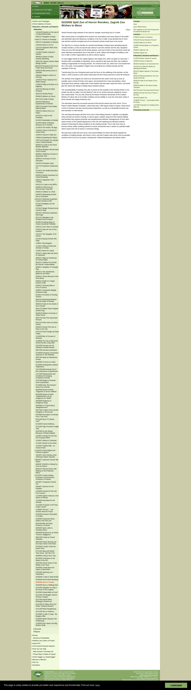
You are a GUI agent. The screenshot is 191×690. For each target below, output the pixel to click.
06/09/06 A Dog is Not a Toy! (46, 556)
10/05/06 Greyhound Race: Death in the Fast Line (45, 520)
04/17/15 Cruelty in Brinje (45, 99)
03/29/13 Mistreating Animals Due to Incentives (46, 195)
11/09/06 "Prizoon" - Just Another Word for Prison (44, 510)
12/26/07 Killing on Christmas (46, 440)
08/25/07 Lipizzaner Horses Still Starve (47, 461)
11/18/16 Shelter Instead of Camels (45, 53)
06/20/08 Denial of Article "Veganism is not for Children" (46, 391)
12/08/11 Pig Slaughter (44, 243)
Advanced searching (149, 15)
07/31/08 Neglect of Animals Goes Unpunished (46, 381)
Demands (37, 629)
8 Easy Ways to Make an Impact (44, 654)
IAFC (68, 680)
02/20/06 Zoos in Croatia (45, 582)
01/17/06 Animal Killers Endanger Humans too (44, 600)
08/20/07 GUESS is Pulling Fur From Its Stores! (47, 465)
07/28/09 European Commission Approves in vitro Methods (47, 354)
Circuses (104, 3)
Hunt (112, 3)
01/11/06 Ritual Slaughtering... (46, 609)
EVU (45, 680)
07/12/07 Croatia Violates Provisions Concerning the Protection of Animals (45, 477)
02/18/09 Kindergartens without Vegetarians (47, 366)
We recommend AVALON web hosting (146, 17)
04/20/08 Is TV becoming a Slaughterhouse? (45, 406)
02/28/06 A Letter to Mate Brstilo (47, 577)
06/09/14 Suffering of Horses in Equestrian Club (47, 155)
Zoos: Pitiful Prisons (140, 27)
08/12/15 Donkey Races (44, 94)
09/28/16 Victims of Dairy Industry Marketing (44, 58)
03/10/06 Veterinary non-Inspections (44, 573)
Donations (156, 3)
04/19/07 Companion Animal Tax (46, 483)
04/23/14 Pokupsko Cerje (45, 163)
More (128, 29)
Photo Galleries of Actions (42, 24)
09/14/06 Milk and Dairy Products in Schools (44, 524)
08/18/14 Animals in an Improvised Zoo (146, 64)
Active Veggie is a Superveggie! (44, 657)
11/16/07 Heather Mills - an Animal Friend (45, 447)
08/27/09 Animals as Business (46, 350)
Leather (99, 3)
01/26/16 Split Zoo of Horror (143, 42)
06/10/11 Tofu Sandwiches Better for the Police (45, 273)
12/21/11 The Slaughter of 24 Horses (46, 235)
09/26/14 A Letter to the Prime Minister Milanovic (46, 146)
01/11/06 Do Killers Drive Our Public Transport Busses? (46, 605)
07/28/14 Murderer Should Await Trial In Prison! (47, 150)
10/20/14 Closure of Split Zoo (46, 135)
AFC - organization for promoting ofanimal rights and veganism (146, 9)
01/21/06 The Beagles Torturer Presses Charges (46, 596)
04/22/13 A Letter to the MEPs (46, 184)
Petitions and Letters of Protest (44, 641)
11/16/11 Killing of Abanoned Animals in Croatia (46, 247)
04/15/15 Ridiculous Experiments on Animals (44, 103)
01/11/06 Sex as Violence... (45, 611)
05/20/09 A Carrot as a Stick (46, 362)
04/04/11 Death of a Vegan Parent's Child (45, 282)
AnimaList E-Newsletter (41, 638)
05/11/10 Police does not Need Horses (47, 323)
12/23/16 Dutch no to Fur (44, 45)
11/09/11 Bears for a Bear (45, 251)
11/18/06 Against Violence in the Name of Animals (47, 497)
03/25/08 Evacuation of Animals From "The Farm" (47, 415)
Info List (149, 3)
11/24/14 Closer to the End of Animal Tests (46, 131)
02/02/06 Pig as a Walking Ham (47, 585)
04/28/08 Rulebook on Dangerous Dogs (43, 402)
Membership (143, 3)
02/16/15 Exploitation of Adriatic (47, 120)
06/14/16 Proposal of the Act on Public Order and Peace (47, 67)
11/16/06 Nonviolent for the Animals (45, 501)
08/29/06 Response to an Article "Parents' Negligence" (47, 533)
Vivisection (90, 3)
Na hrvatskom (155, 5)
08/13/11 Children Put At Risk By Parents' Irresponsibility (46, 263)
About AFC (37, 643)
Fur (95, 3)
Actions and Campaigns (41, 21)
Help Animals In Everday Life (43, 651)
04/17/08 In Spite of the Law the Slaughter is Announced (47, 411)
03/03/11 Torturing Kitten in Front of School (45, 286)
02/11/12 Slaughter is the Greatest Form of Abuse (44, 218)
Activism (37, 17)
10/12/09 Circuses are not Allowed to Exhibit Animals (45, 346)
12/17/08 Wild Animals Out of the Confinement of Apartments (47, 370)
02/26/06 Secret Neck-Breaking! (47, 580)
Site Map (140, 15)
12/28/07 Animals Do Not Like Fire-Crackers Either (46, 437)
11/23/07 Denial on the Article (46, 443)
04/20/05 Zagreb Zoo (140, 53)
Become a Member (39, 660)
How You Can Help (39, 649)
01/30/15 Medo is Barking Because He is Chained (45, 124)
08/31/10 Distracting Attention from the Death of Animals (46, 300)
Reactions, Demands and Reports (45, 27)
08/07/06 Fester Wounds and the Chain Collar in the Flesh (46, 543)
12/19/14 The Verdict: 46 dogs (46, 127)
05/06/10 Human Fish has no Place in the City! (46, 328)
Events (35, 635)
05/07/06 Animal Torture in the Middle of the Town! (46, 564)
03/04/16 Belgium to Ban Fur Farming (46, 76)
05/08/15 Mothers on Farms (45, 96)
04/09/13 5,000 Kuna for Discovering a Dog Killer (44, 188)
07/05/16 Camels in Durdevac (143, 37)
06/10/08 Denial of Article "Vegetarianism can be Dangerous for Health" (44, 396)
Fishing (117, 3)
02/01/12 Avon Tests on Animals (47, 227)
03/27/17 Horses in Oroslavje (46, 39)
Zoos (109, 3)
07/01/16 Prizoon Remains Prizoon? (145, 40)
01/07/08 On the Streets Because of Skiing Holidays (45, 432)
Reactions (38, 29)
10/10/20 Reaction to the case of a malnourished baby (47, 33)
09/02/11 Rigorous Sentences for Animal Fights (46, 259)
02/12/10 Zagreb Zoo (140, 97)
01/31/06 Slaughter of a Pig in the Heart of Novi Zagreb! (46, 588)
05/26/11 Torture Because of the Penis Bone (47, 277)
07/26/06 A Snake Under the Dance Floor (46, 547)
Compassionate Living (42, 13)
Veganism (83, 3)
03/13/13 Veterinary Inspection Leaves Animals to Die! (46, 200)
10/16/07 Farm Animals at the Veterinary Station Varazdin (46, 456)
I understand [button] (176, 685)
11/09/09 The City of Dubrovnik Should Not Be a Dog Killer (47, 342)
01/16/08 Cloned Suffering (45, 424)
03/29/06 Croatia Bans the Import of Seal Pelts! (45, 568)
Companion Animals (126, 3)
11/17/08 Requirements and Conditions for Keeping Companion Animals (45, 376)
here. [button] (97, 685)
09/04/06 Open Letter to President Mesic (44, 529)
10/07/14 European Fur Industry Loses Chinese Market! (47, 141)
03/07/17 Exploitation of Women (47, 42)
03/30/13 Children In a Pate (45, 192)
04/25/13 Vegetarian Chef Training (45, 181)
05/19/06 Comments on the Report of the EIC (45, 559)
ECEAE (64, 680)
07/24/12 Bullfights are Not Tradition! (45, 205)
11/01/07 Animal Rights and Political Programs (45, 451)
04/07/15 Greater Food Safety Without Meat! (46, 107)
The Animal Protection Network (44, 646)
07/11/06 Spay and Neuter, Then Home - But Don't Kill (45, 552)
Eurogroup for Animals (54, 680)
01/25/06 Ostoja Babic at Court (47, 592)
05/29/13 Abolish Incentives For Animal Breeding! (47, 176)
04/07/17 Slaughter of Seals (45, 37)
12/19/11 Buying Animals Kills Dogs (46, 240)
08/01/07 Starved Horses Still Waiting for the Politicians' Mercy (46, 471)
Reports (37, 632)
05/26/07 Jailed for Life (141, 50)
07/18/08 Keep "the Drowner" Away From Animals (46, 386)
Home (36, 6)
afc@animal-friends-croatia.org (149, 675)
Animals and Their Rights (43, 10)
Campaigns (135, 3)
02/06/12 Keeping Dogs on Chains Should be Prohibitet (46, 223)
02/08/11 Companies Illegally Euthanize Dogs (46, 291)
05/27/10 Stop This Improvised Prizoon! (146, 90)
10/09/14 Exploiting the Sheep (46, 138)
